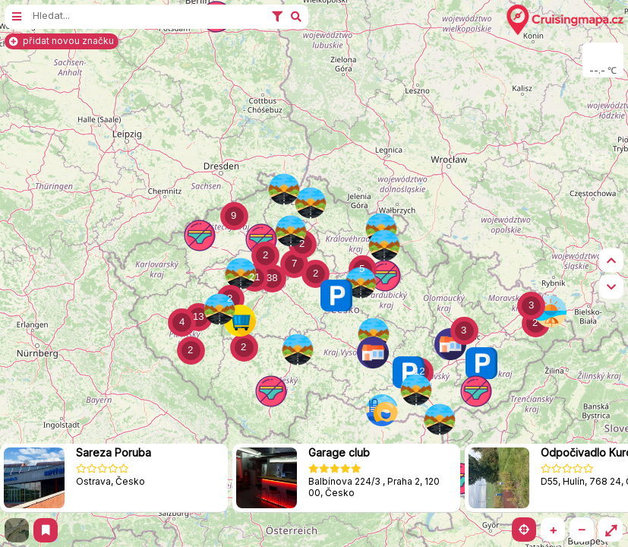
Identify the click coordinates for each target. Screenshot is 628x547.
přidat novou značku (61, 40)
